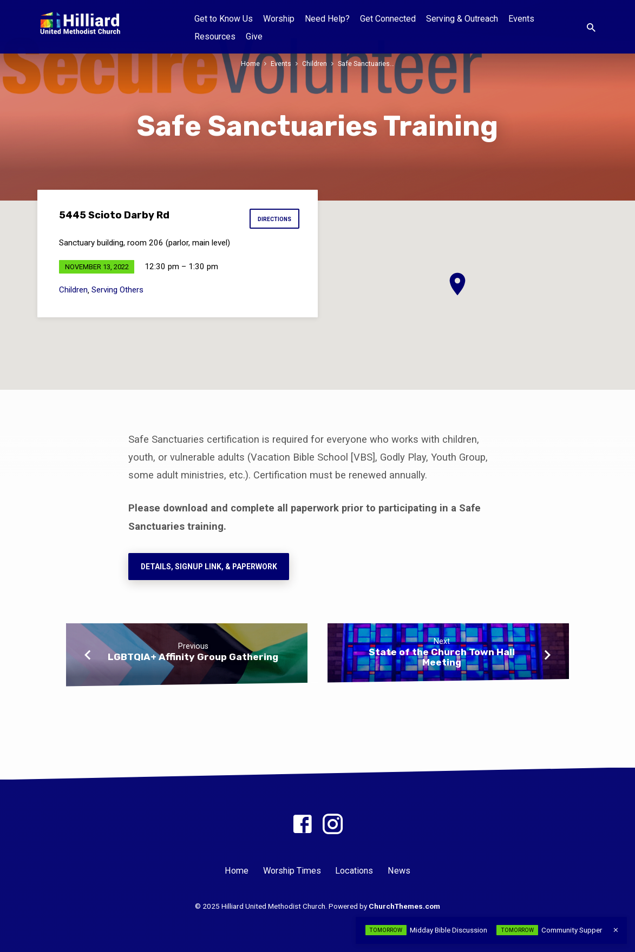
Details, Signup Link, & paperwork (208, 566)
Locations (354, 871)
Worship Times (292, 871)
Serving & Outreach (462, 19)
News (399, 871)
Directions (274, 219)
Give (254, 36)
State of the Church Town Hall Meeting (442, 657)
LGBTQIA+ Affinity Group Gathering (193, 656)
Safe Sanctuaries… (366, 63)
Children (314, 63)
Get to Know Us (223, 19)
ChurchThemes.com (404, 906)
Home (250, 63)
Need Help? (327, 19)
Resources (214, 36)
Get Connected (388, 19)
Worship (278, 19)
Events (521, 19)
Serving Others (117, 290)
